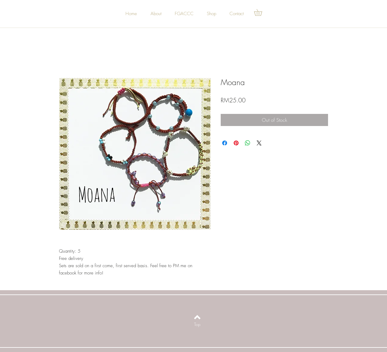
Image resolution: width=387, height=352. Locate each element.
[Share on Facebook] (224, 143)
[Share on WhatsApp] (247, 143)
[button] (261, 12)
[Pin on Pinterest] (236, 143)
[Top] (197, 324)
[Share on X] (259, 143)
